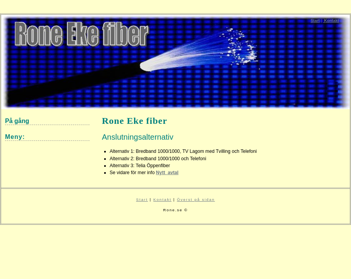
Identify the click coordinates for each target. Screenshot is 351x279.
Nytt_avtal (167, 172)
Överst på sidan (196, 199)
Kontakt (331, 21)
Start (315, 21)
